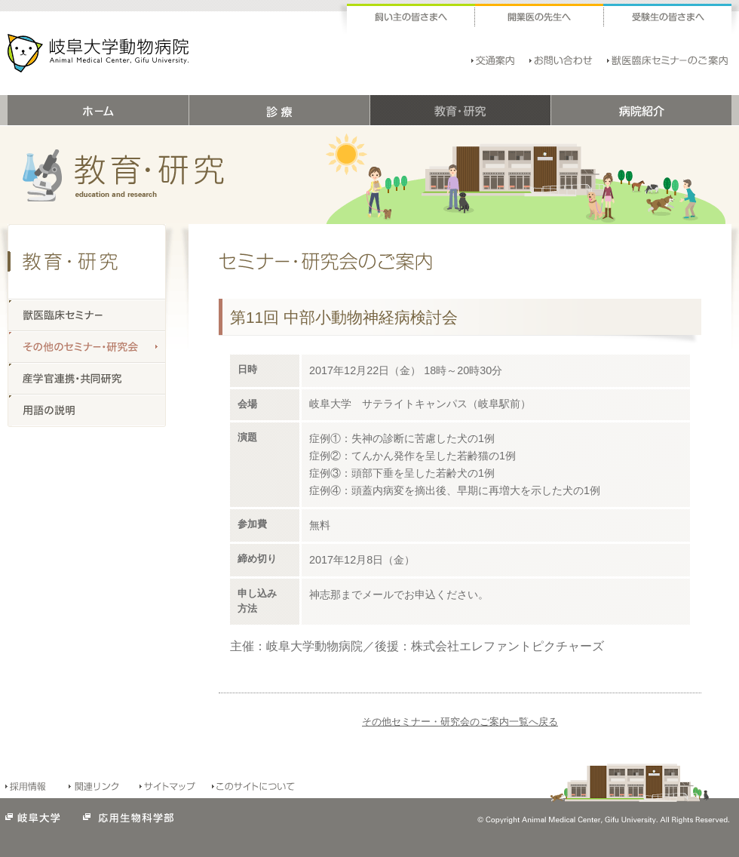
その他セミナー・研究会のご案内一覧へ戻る (460, 721)
